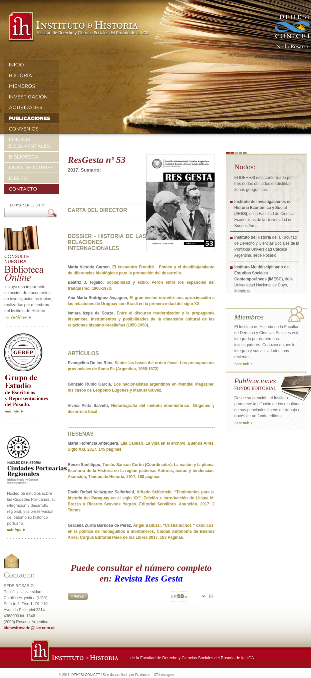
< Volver (78, 596)
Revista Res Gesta (148, 578)
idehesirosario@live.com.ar (29, 628)
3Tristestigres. (164, 675)
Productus (142, 675)
